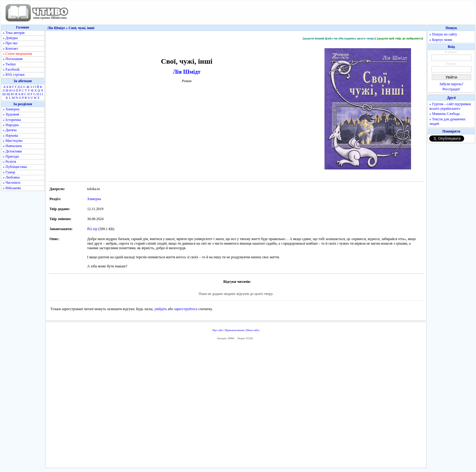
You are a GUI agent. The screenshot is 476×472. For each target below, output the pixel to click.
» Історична (12, 120)
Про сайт (217, 330)
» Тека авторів (14, 33)
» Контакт (10, 48)
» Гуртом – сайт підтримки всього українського (450, 106)
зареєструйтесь (185, 309)
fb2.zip (92, 229)
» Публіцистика (15, 167)
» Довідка (10, 38)
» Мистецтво (12, 141)
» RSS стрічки (14, 74)
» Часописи (11, 182)
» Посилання (12, 59)
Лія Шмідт (186, 72)
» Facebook (11, 69)
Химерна (94, 199)
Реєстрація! (451, 89)
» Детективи (12, 151)
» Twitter (9, 64)
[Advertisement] (236, 405)
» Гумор (9, 172)
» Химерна (11, 109)
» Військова (12, 188)
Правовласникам (234, 330)
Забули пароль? (451, 84)
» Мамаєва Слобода (444, 114)
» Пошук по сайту (443, 34)
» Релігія (9, 161)
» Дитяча (10, 130)
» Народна (11, 125)
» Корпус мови (440, 40)
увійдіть (160, 309)
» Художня (11, 114)
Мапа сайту (253, 330)
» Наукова (10, 135)
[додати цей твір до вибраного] (400, 38)
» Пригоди (11, 156)
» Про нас (10, 43)
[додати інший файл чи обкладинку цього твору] (339, 38)
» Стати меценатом (17, 54)
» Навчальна (12, 146)
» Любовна (11, 177)
